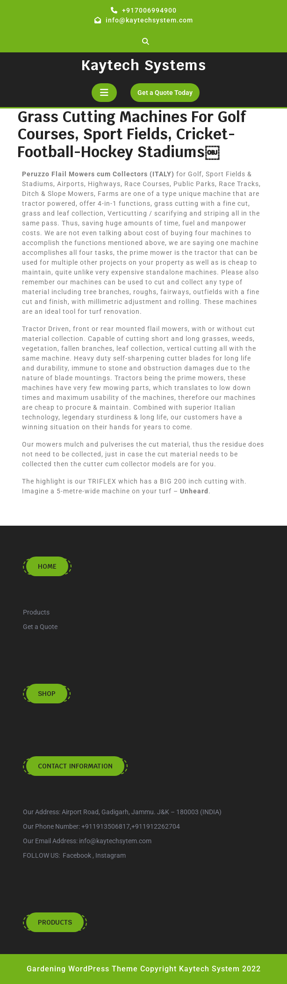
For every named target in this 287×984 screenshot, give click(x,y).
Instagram (110, 855)
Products (55, 922)
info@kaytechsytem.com (115, 841)
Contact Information (75, 766)
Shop (47, 693)
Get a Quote (40, 626)
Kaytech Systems (143, 65)
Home (47, 566)
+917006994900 (149, 10)
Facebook (77, 855)
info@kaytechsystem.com (149, 20)
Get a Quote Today (168, 89)
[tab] (104, 92)
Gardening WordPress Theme (82, 968)
